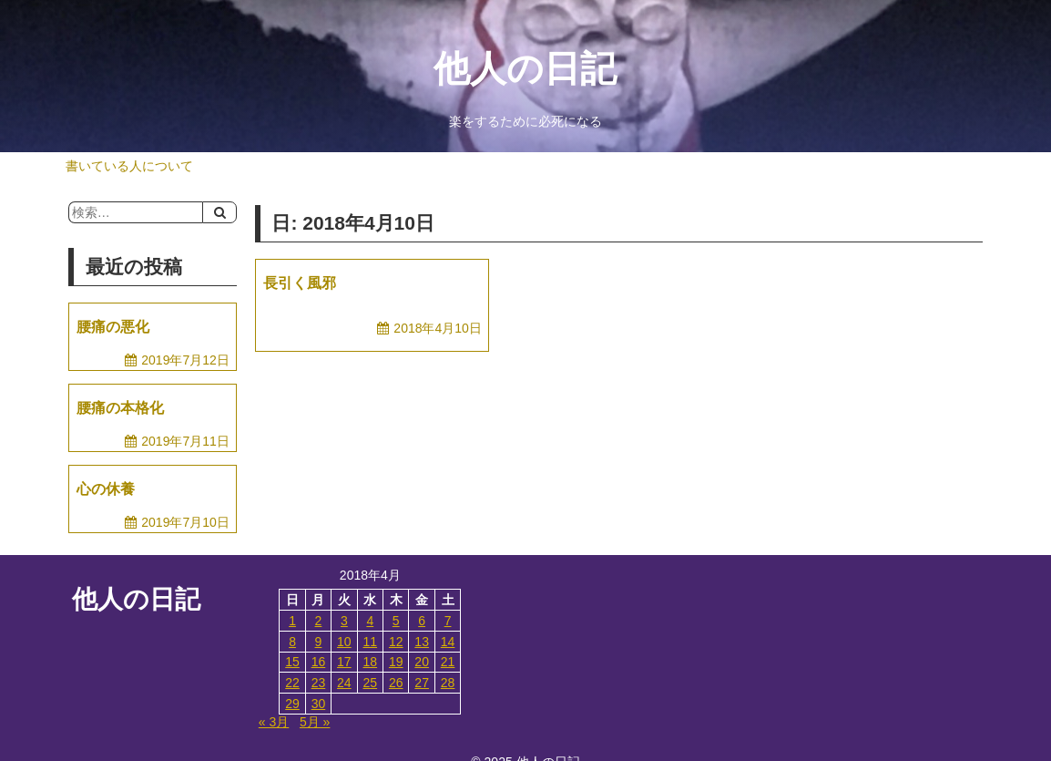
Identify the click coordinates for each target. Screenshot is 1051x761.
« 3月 (274, 722)
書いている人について (129, 166)
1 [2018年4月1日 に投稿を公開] (292, 620)
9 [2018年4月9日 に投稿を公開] (318, 641)
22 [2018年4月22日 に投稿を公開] (292, 682)
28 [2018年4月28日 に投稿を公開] (448, 682)
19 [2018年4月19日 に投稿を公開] (396, 661)
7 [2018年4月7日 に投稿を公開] (448, 620)
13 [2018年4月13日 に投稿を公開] (421, 641)
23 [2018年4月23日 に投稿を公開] (318, 682)
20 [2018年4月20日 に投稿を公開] (421, 661)
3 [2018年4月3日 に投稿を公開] (344, 620)
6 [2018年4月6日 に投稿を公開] (421, 620)
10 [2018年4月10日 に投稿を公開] (344, 641)
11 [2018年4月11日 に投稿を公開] (370, 641)
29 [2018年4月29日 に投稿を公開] (292, 703)
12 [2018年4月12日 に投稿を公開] (396, 641)
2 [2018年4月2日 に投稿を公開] (318, 620)
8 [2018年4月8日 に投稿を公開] (292, 641)
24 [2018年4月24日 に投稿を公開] (344, 682)
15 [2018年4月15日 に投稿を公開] (292, 661)
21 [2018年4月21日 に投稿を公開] (448, 661)
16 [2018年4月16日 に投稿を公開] (318, 661)
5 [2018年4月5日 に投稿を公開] (396, 620)
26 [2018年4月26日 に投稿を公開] (396, 682)
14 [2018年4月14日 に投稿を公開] (448, 641)
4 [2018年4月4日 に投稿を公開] (369, 620)
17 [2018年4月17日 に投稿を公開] (344, 661)
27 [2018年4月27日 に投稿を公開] (421, 682)
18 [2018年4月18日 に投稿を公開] (370, 661)
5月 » (315, 722)
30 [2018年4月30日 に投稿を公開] (318, 703)
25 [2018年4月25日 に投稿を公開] (370, 682)
